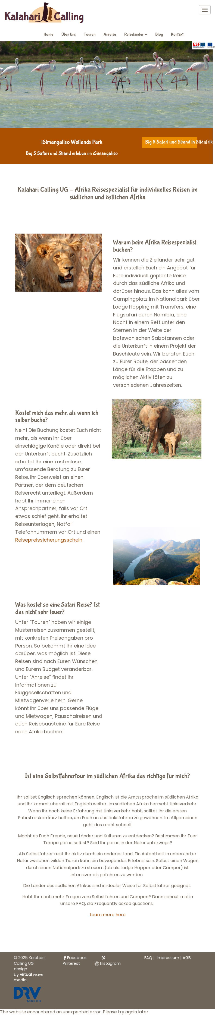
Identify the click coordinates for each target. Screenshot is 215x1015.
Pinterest (84, 961)
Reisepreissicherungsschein (48, 539)
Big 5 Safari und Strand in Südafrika (171, 142)
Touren (89, 34)
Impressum (168, 957)
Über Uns (68, 34)
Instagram (108, 963)
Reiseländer (135, 34)
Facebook (75, 957)
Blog (159, 34)
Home (48, 34)
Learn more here (108, 915)
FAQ (148, 957)
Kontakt (177, 34)
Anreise (110, 34)
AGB (187, 957)
